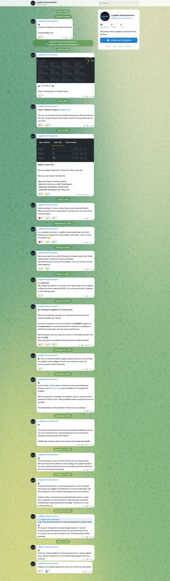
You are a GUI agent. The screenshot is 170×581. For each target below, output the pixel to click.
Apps (121, 46)
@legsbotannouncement (121, 18)
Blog (114, 46)
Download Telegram (118, 40)
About (108, 46)
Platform (128, 46)
